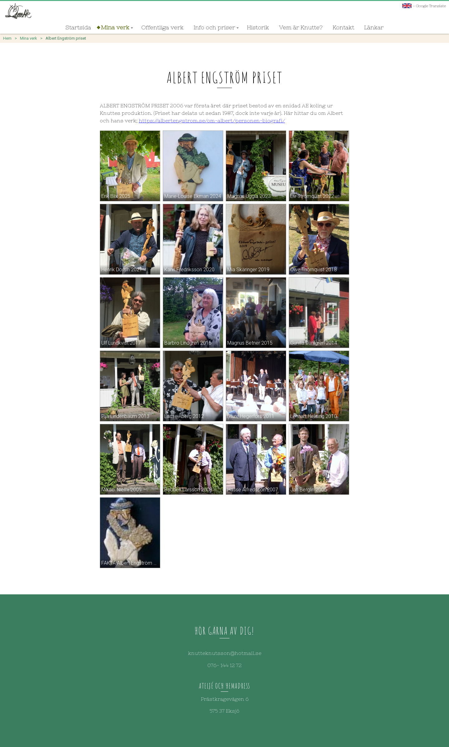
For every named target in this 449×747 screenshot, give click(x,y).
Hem (7, 38)
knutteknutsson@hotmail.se (224, 653)
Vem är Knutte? (301, 27)
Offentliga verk (162, 27)
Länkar (374, 27)
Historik (258, 27)
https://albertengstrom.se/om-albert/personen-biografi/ (212, 120)
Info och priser (214, 27)
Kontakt (343, 27)
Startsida (78, 27)
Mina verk (115, 27)
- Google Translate (424, 5)
